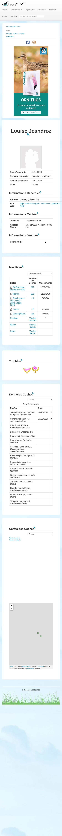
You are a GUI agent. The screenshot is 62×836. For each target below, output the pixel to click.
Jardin (16, 309)
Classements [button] (16, 10)
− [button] (11, 608)
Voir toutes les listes (13, 27)
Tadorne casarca (14, 538)
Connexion (10, 37)
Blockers (14, 318)
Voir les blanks (32, 326)
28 (32, 314)
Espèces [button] (42, 10)
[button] (22, 3)
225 (32, 287)
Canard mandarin (15, 540)
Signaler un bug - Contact (15, 34)
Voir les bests (32, 332)
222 (32, 294)
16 (32, 298)
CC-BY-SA (41, 666)
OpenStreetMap (25, 666)
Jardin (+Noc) (19, 314)
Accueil (4, 10)
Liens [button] (4, 16)
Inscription (52, 10)
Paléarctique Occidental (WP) (17, 288)
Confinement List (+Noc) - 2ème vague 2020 (17, 301)
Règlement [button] (29, 10)
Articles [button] (14, 16)
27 (32, 309)
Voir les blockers (32, 319)
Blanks (13, 325)
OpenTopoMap (30, 668)
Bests (12, 331)
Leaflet (11, 666)
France (16, 294)
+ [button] (11, 605)
